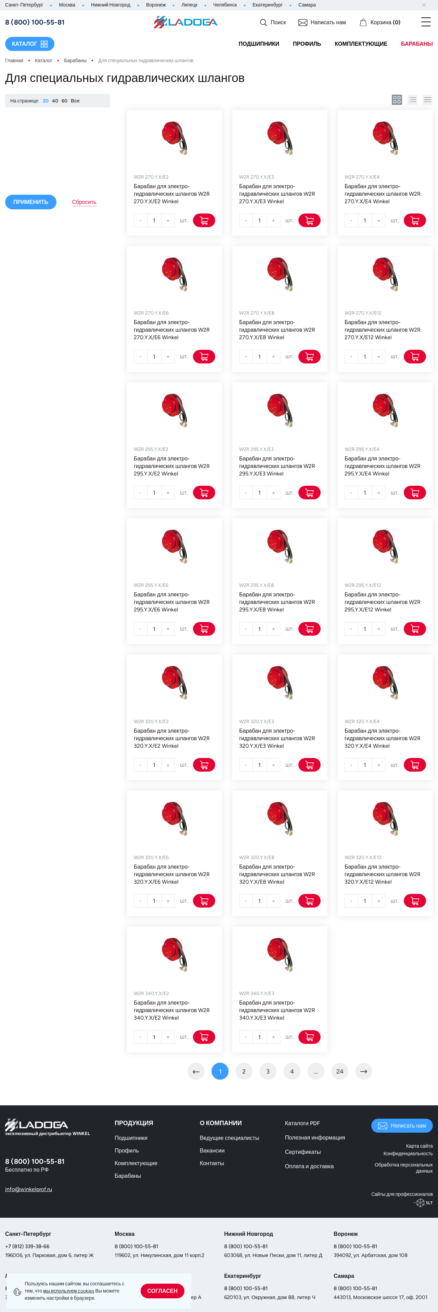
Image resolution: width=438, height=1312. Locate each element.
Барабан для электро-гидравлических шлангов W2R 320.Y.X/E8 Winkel (277, 875)
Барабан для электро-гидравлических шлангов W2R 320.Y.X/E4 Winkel (383, 738)
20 (46, 101)
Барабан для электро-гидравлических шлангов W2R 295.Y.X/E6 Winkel (172, 602)
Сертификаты (302, 1153)
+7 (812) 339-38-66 (27, 1245)
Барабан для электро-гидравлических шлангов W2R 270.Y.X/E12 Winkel (383, 330)
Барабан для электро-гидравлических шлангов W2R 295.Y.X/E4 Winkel (383, 466)
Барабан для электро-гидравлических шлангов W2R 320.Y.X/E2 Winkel (172, 738)
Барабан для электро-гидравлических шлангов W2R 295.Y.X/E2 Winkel (172, 466)
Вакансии (212, 1152)
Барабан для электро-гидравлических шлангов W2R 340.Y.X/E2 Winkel (172, 1011)
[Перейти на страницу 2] (244, 1072)
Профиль (307, 44)
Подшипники (259, 44)
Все (75, 101)
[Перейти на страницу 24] (339, 1072)
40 (55, 101)
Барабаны (417, 44)
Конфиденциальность (408, 1153)
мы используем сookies (68, 1291)
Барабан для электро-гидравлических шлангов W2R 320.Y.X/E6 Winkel (172, 875)
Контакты (211, 1164)
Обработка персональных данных (404, 1167)
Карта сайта (420, 1147)
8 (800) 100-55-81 (136, 1245)
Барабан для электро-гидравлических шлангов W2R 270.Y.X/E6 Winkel (172, 330)
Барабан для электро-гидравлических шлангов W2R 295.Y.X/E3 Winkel (277, 466)
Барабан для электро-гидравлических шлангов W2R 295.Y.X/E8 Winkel (277, 602)
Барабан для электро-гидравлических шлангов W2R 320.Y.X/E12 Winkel (383, 875)
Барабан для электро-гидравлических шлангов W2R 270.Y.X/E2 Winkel (172, 194)
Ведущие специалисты (229, 1139)
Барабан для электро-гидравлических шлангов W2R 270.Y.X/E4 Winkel (383, 194)
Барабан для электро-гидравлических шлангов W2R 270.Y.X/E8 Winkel (277, 330)
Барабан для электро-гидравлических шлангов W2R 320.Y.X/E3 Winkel (277, 738)
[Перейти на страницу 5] (315, 1072)
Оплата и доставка (309, 1167)
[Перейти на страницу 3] (267, 1072)
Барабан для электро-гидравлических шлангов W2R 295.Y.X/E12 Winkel (383, 602)
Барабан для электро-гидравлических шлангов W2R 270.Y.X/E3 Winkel (277, 194)
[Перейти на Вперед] (363, 1072)
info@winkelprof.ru (28, 1190)
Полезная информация (314, 1139)
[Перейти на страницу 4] (291, 1072)
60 (64, 101)
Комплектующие (361, 44)
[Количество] (154, 220)
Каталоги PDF (302, 1124)
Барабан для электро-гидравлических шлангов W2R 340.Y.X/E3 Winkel (277, 1011)
